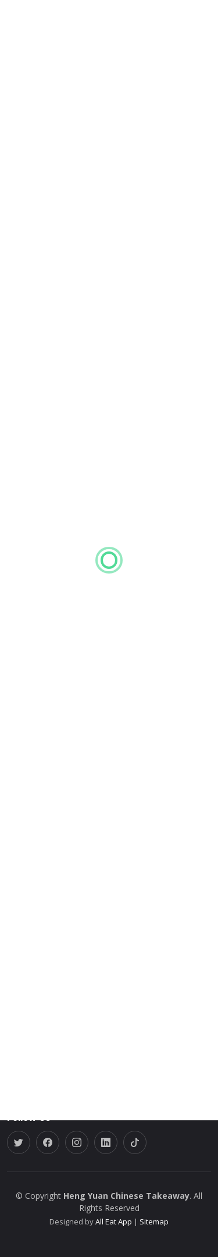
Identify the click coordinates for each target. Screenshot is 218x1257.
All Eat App (113, 1221)
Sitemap (153, 1221)
